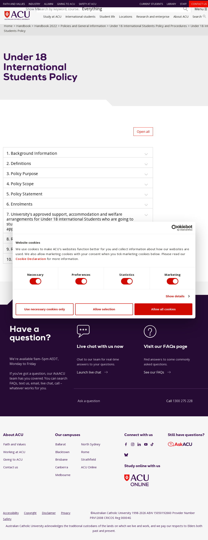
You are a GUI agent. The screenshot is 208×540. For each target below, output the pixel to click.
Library (171, 4)
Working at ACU (14, 455)
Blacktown (62, 455)
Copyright (30, 516)
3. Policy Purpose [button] (22, 177)
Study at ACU (52, 16)
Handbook (23, 29)
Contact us (198, 4)
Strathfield (88, 463)
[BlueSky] (126, 458)
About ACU (180, 16)
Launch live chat (89, 375)
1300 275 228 (183, 404)
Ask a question (89, 404)
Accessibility (11, 516)
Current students (150, 4)
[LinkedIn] (139, 447)
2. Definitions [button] (18, 166)
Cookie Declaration (31, 258)
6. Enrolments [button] (19, 207)
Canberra (61, 471)
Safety (7, 522)
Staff (182, 4)
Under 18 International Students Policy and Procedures (148, 29)
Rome (85, 455)
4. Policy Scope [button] (20, 187)
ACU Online (89, 471)
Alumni (47, 4)
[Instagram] (132, 447)
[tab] (78, 156)
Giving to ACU (65, 4)
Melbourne (62, 478)
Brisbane (61, 463)
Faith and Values (13, 4)
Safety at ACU (86, 4)
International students (80, 16)
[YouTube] (145, 447)
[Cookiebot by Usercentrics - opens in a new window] (174, 227)
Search (199, 16)
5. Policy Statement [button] (24, 197)
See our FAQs (154, 375)
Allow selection (104, 310)
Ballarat (60, 448)
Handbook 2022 (45, 29)
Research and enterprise (152, 16)
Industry (33, 4)
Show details (175, 297)
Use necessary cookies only (44, 310)
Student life (107, 16)
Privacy (65, 516)
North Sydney (90, 448)
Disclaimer (49, 516)
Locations (125, 16)
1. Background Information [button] (31, 156)
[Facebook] (126, 447)
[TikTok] (152, 447)
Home (8, 29)
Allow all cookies (163, 310)
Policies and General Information (83, 29)
